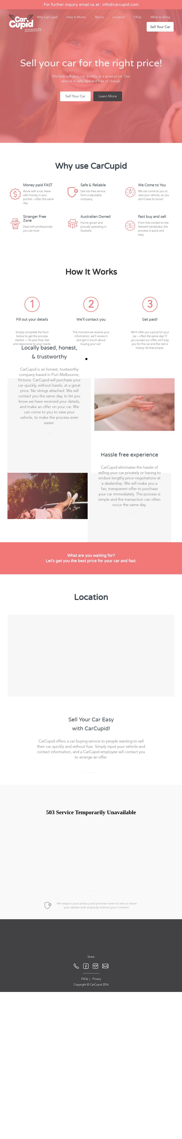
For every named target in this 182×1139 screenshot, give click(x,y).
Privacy (96, 1090)
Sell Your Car (160, 27)
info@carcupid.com (120, 4)
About (99, 17)
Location (119, 17)
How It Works (76, 17)
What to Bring (160, 17)
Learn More (108, 96)
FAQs (137, 17)
